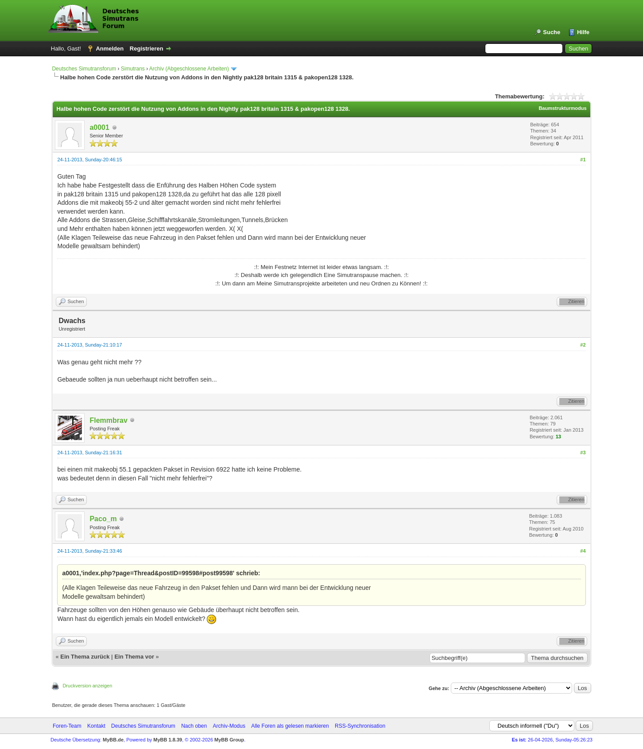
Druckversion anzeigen (87, 685)
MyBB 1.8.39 (167, 739)
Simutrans (133, 69)
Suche (551, 32)
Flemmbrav (108, 420)
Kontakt (96, 726)
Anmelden (110, 48)
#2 (582, 344)
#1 (582, 159)
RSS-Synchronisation (360, 726)
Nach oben (194, 726)
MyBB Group (229, 739)
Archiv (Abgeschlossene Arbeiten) (189, 69)
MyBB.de (113, 739)
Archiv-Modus (229, 726)
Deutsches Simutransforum (84, 69)
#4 (582, 551)
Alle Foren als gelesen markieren (290, 726)
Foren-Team (67, 726)
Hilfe (583, 32)
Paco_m (102, 519)
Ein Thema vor (134, 656)
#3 (582, 452)
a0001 (99, 127)
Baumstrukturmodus (562, 108)
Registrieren (146, 48)
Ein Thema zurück (84, 656)
